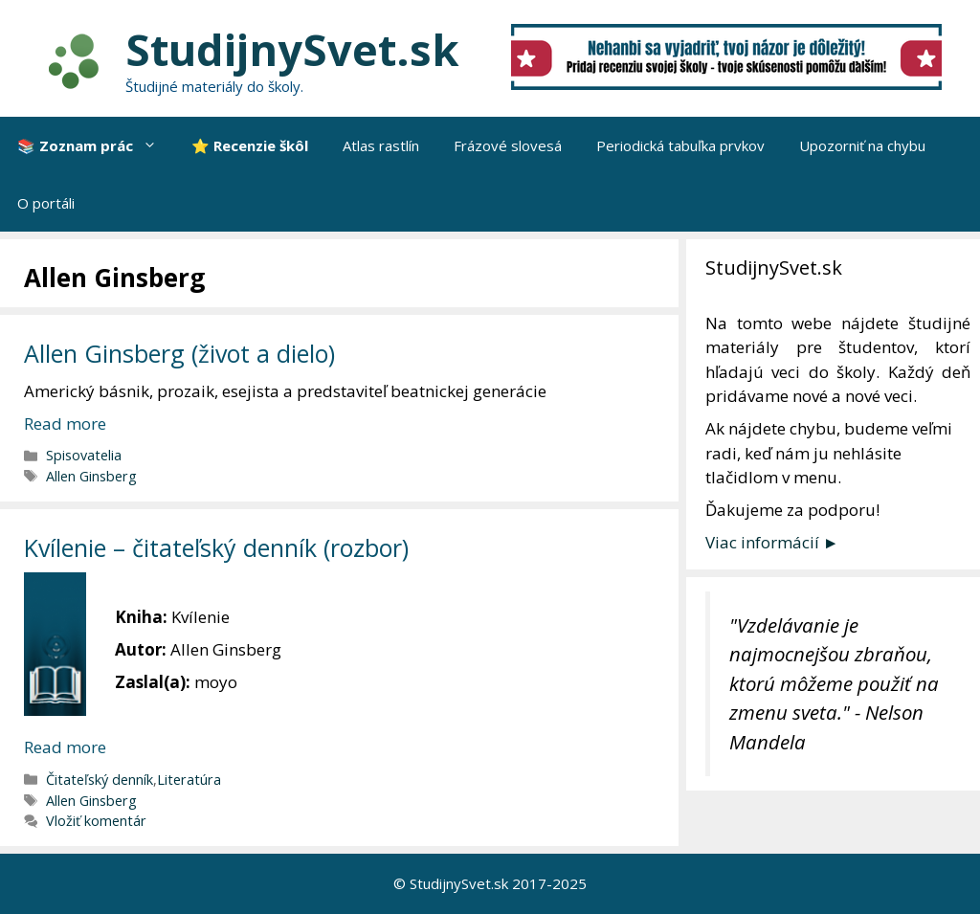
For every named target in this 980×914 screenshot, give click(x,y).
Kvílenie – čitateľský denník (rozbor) (216, 547)
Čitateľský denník (99, 779)
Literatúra (189, 779)
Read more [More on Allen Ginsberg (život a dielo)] (65, 423)
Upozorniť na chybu (862, 145)
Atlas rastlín (381, 145)
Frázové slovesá (508, 145)
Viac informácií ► (772, 542)
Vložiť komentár (96, 821)
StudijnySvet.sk (292, 49)
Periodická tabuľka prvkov (680, 145)
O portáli (46, 202)
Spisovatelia (84, 455)
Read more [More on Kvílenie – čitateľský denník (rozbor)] (65, 747)
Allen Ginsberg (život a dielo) (179, 353)
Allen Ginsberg (91, 476)
